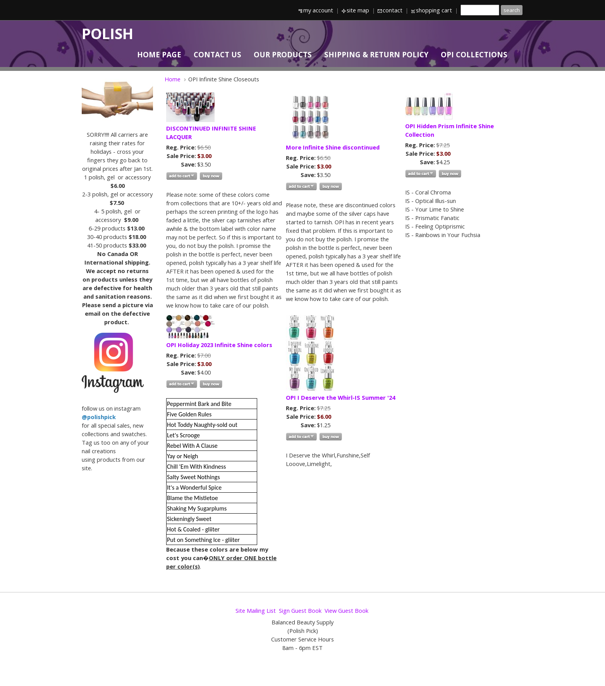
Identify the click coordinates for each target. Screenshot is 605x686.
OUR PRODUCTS (283, 54)
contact (392, 10)
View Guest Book (346, 610)
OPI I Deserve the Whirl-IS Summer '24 (340, 397)
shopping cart (434, 10)
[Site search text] (480, 10)
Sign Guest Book (300, 610)
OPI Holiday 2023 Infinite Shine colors (219, 345)
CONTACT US (217, 54)
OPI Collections (474, 54)
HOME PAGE (159, 54)
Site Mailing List (255, 610)
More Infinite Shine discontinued (333, 147)
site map (358, 10)
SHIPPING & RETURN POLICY (376, 54)
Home (172, 79)
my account (318, 10)
